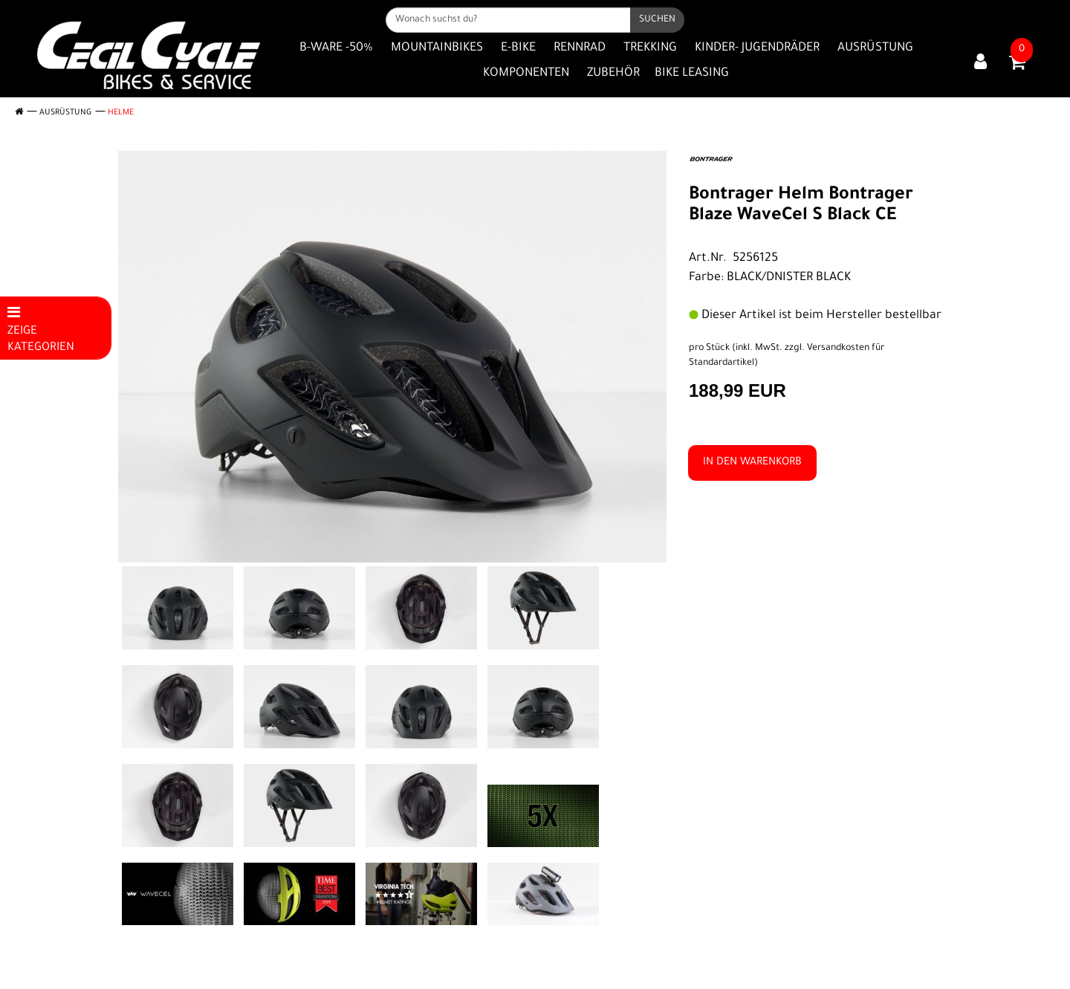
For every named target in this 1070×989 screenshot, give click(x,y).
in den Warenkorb (752, 463)
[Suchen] (657, 20)
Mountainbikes (437, 48)
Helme (121, 112)
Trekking (650, 48)
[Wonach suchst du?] (508, 20)
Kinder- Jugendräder (757, 48)
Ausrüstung (875, 48)
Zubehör (613, 73)
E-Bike (518, 48)
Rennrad (580, 48)
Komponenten (526, 73)
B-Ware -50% (336, 48)
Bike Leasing (692, 73)
